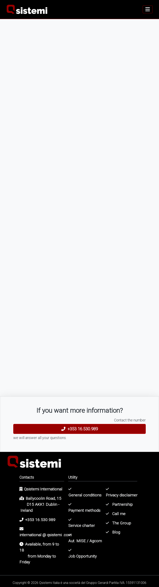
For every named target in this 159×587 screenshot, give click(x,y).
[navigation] (148, 9)
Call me (115, 513)
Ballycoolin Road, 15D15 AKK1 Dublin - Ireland (40, 504)
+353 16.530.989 (79, 428)
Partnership (119, 504)
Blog (113, 532)
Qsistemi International (40, 489)
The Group (118, 523)
